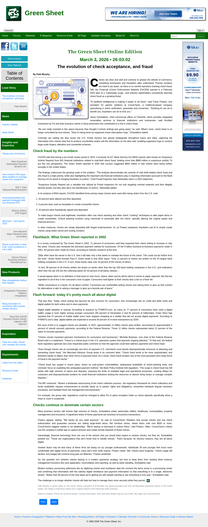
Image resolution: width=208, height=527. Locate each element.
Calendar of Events (127, 517)
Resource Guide (65, 35)
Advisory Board (185, 517)
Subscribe (9, 30)
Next (54, 502)
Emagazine (37, 517)
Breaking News (86, 517)
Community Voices (148, 517)
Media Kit (120, 35)
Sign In (201, 30)
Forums (16, 35)
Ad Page (82, 35)
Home (5, 35)
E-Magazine (46, 35)
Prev (43, 502)
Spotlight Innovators (101, 35)
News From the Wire (66, 517)
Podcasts (111, 517)
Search (201, 36)
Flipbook (50, 517)
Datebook (30, 35)
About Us (134, 35)
